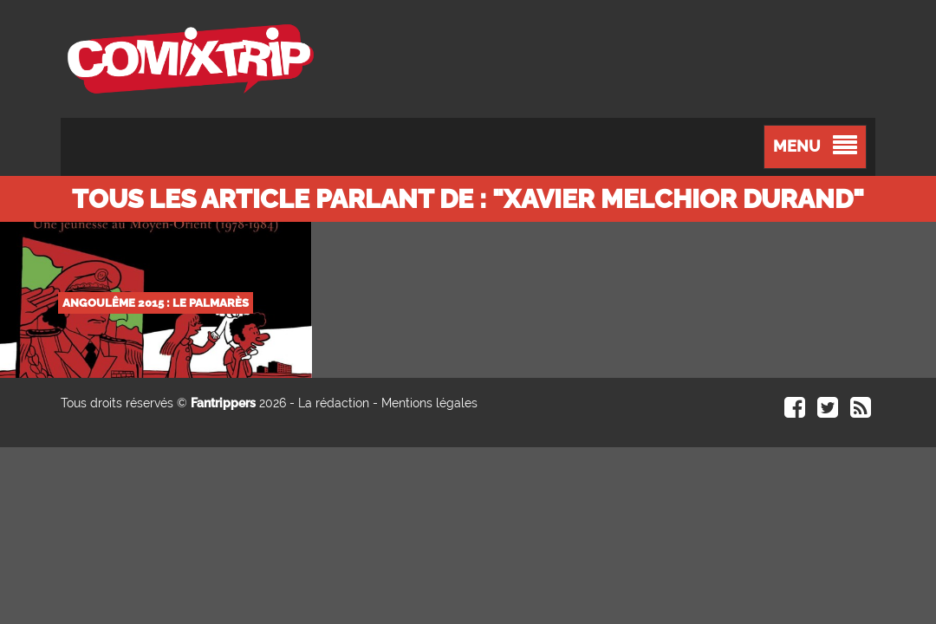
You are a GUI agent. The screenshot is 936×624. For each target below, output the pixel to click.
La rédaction (333, 403)
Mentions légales (429, 403)
